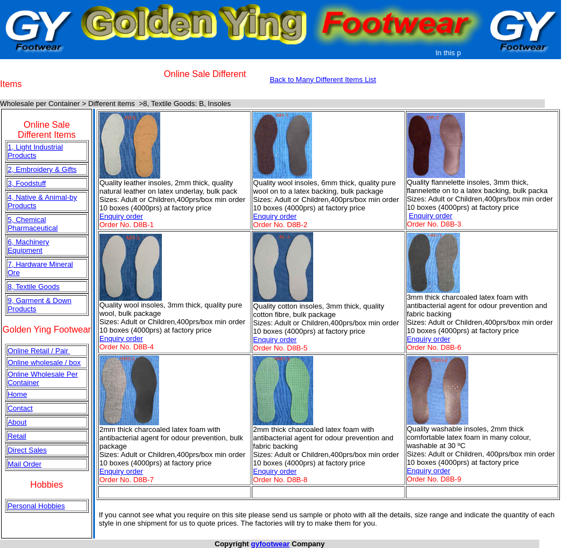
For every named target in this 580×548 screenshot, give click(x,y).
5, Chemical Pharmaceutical (33, 223)
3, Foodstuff (27, 183)
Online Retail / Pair (39, 351)
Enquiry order (121, 216)
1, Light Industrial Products (35, 151)
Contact (20, 408)
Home (17, 394)
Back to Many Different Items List (323, 79)
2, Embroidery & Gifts (42, 169)
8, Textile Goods (34, 286)
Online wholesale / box (44, 362)
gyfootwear (270, 544)
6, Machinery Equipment (28, 246)
